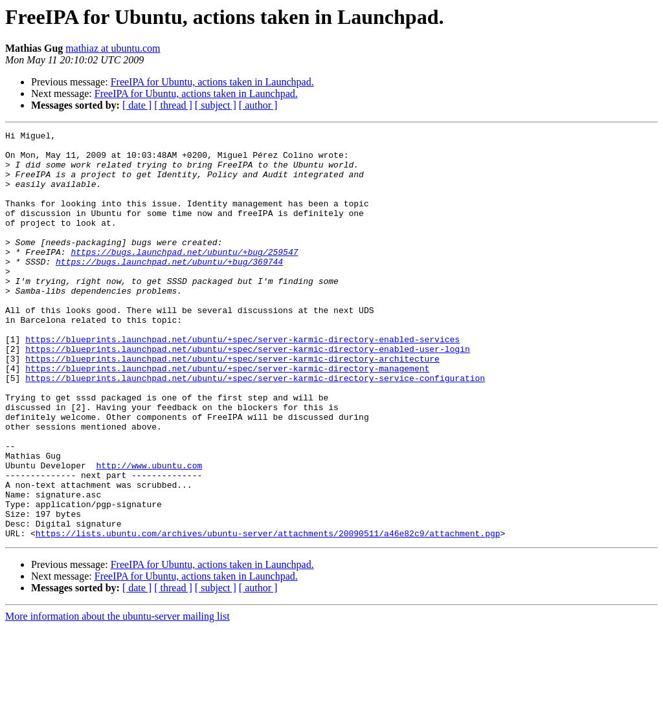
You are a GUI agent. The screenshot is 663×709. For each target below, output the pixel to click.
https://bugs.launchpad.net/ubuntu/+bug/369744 (169, 288)
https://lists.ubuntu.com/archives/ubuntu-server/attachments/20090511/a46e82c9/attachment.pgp (268, 614)
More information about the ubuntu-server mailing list (117, 697)
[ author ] (258, 105)
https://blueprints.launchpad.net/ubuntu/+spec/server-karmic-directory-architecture (232, 405)
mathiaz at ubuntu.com (112, 48)
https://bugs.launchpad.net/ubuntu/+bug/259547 (184, 277)
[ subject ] (215, 105)
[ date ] (137, 105)
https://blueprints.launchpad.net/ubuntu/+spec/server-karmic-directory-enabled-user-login (247, 393)
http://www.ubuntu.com (149, 533)
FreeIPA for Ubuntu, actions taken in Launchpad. (212, 81)
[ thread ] (173, 105)
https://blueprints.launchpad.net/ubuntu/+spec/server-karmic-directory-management (227, 416)
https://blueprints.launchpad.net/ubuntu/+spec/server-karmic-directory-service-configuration (255, 428)
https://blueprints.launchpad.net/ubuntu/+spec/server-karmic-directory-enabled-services (242, 381)
